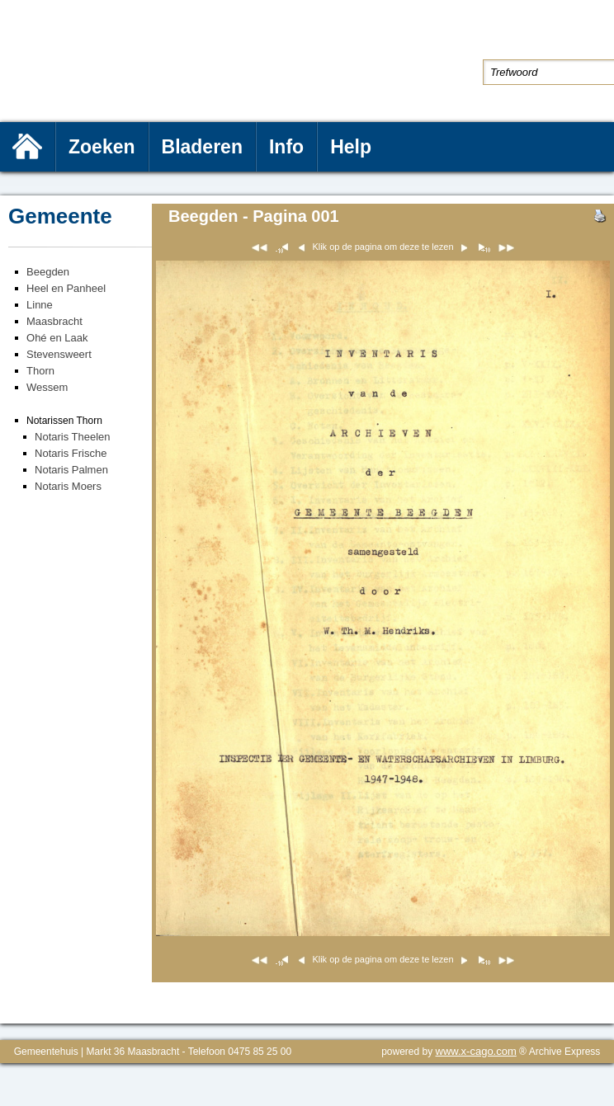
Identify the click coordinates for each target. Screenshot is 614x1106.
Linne (39, 305)
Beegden (47, 272)
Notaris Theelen (73, 437)
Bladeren (202, 147)
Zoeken (101, 147)
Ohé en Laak (56, 338)
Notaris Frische (70, 453)
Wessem (47, 387)
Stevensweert (59, 354)
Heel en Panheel (66, 288)
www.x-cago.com (476, 1051)
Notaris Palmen (71, 470)
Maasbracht (54, 321)
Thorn (40, 371)
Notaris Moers (68, 486)
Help (350, 147)
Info (286, 147)
